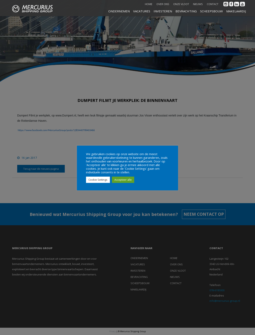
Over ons (162, 4)
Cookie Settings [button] (97, 179)
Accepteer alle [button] (123, 179)
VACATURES (141, 11)
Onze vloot (181, 4)
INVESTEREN (163, 11)
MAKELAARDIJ (236, 11)
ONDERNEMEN (119, 11)
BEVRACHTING (186, 11)
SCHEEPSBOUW (211, 11)
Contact (212, 4)
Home (148, 4)
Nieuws (198, 4)
